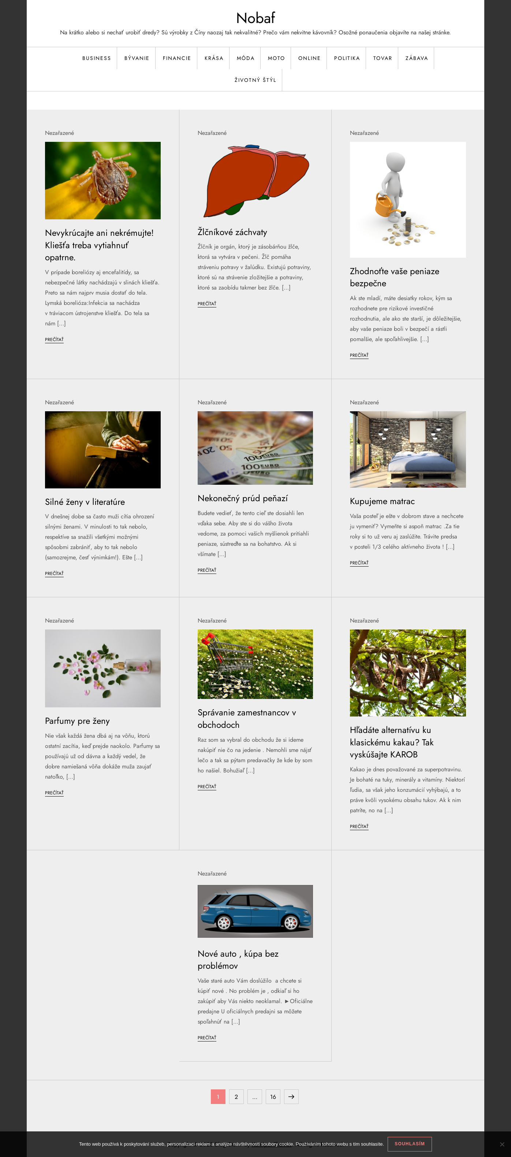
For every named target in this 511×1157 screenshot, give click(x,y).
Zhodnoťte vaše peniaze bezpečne (394, 277)
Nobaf (255, 18)
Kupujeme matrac (382, 501)
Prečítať (54, 339)
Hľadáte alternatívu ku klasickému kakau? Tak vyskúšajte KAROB (392, 742)
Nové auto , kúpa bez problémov (238, 959)
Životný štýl (255, 80)
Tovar (382, 58)
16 (275, 1095)
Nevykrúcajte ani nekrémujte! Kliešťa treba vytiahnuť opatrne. (99, 245)
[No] (502, 1144)
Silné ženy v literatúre (85, 501)
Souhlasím (410, 1143)
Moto (276, 58)
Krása (214, 58)
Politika (347, 58)
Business (96, 58)
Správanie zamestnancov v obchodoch (247, 718)
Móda (246, 58)
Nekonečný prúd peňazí (243, 498)
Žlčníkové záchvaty (232, 232)
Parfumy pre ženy (77, 720)
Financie (177, 58)
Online (309, 58)
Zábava (417, 58)
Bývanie (137, 58)
